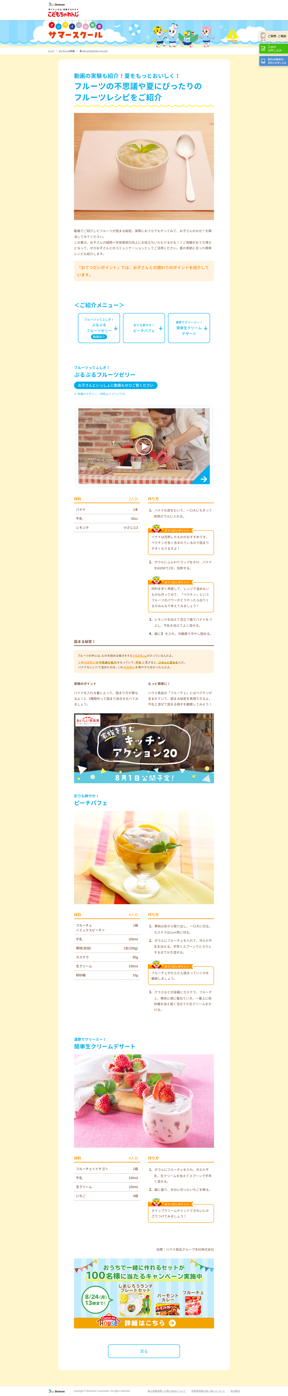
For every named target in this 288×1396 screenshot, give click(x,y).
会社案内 (235, 1391)
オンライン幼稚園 (67, 51)
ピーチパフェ (144, 328)
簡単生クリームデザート (189, 328)
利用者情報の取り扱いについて (208, 1391)
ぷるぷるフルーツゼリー (99, 328)
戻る (144, 1351)
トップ (51, 51)
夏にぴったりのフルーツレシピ (94, 51)
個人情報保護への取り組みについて (167, 1391)
